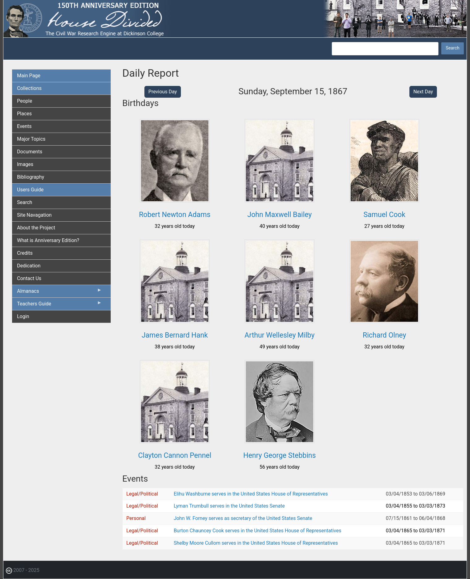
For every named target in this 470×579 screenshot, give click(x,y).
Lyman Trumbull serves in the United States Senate (229, 506)
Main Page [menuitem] (29, 76)
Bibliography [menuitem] (30, 177)
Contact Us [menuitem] (29, 278)
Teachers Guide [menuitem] (59, 305)
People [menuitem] (24, 101)
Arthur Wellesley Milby (279, 335)
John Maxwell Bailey (279, 215)
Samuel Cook (384, 215)
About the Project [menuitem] (36, 228)
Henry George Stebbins (279, 455)
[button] (175, 200)
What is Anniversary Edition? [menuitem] (48, 240)
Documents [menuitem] (29, 152)
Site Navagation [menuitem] (34, 215)
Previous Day (162, 92)
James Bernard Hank (175, 335)
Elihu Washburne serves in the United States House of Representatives (251, 494)
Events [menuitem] (24, 126)
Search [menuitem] (24, 202)
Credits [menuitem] (25, 253)
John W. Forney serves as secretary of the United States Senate (243, 518)
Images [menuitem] (25, 164)
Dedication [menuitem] (29, 266)
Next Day (423, 92)
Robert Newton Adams (174, 215)
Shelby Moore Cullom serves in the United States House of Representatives (256, 543)
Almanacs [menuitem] (59, 292)
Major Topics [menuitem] (31, 139)
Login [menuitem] (23, 316)
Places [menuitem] (24, 114)
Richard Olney (384, 335)
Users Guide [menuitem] (30, 190)
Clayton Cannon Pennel (175, 455)
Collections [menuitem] (29, 88)
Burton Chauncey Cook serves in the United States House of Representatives (257, 531)
